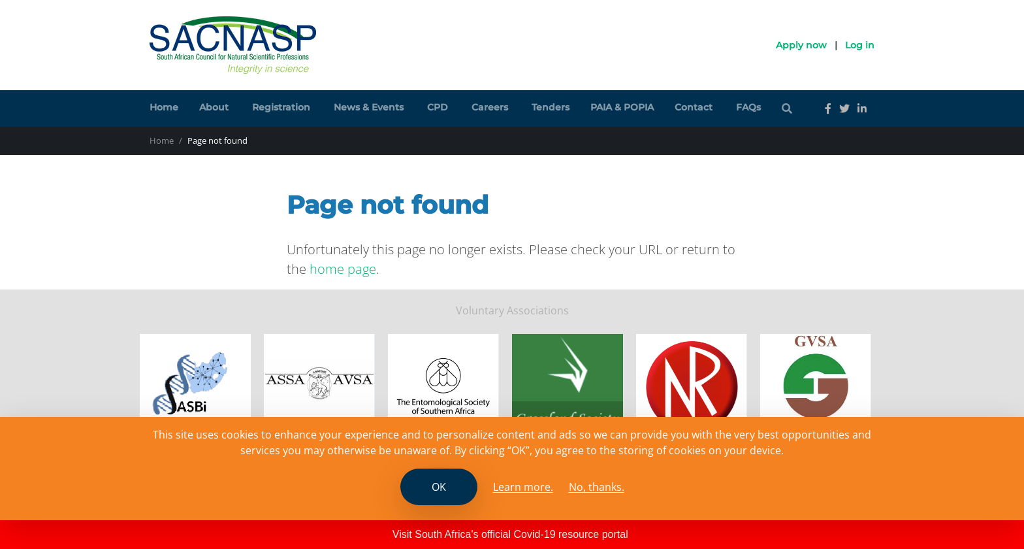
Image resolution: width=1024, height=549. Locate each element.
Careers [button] (490, 107)
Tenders (550, 107)
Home (164, 107)
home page (343, 269)
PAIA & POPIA (622, 107)
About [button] (214, 107)
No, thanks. (596, 487)
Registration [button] (281, 107)
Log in (859, 45)
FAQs (748, 107)
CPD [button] (437, 107)
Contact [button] (693, 107)
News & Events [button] (369, 107)
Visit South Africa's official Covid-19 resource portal (510, 534)
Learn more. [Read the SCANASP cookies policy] (523, 487)
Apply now (801, 45)
